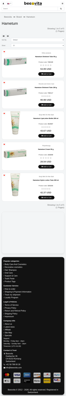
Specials (8, 335)
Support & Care (11, 276)
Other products (46, 53)
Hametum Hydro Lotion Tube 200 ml (46, 180)
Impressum (9, 316)
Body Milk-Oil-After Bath (46, 115)
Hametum (30, 17)
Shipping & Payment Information (18, 292)
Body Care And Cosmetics (15, 264)
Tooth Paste (10, 279)
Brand (19, 17)
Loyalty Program (11, 298)
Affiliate (8, 330)
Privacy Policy (10, 308)
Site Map (8, 333)
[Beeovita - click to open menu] (62, 3)
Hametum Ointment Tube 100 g (46, 87)
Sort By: (4, 40)
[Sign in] (3, 3)
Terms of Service (12, 305)
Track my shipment (12, 295)
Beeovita (8, 17)
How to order (10, 289)
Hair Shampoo (11, 270)
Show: (4, 45)
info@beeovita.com (14, 368)
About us (8, 324)
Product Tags (10, 281)
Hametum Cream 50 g (46, 149)
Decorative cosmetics (13, 267)
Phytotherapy (46, 146)
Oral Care (9, 273)
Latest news (10, 327)
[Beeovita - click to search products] (61, 8)
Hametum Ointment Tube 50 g (45, 56)
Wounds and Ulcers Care (46, 84)
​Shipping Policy (11, 314)
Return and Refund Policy (15, 311)
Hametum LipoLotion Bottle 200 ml (45, 118)
